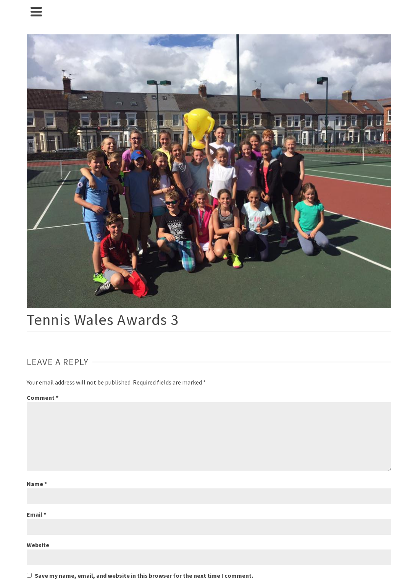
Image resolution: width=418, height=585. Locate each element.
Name (37, 484)
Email (36, 514)
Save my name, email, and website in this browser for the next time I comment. (144, 575)
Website (38, 545)
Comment (42, 397)
